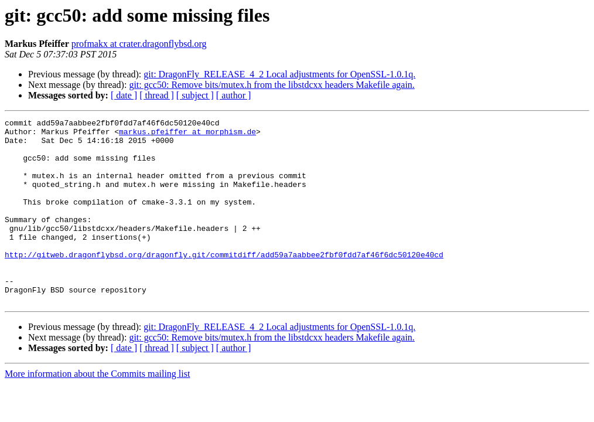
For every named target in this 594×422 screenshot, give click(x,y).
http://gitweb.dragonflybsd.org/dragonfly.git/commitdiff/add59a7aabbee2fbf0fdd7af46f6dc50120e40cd (224, 282)
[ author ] (233, 95)
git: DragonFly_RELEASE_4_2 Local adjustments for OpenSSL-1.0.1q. (279, 74)
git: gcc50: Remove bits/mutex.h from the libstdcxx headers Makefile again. (271, 85)
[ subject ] (195, 95)
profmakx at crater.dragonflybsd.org (139, 44)
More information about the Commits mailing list (97, 411)
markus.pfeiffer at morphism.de (187, 135)
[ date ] (124, 95)
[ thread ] (156, 95)
